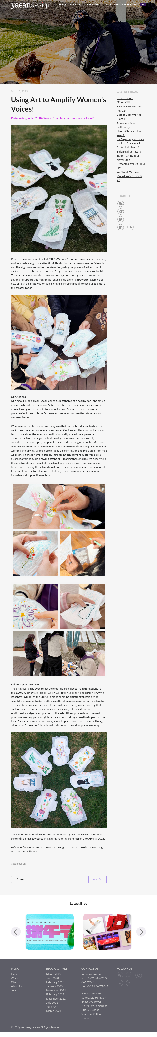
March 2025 (53, 974)
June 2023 (52, 978)
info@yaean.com (91, 974)
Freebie (127, 4)
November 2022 (56, 990)
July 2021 (52, 1002)
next (97, 879)
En (143, 4)
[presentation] (16, 932)
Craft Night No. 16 (128, 147)
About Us (103, 4)
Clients (88, 4)
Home (62, 4)
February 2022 (55, 994)
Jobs (117, 4)
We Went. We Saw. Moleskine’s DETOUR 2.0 (129, 176)
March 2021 (53, 1010)
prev (20, 879)
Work (74, 4)
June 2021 (52, 1006)
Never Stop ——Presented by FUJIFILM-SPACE (131, 164)
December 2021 (56, 998)
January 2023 (54, 986)
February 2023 (55, 982)
